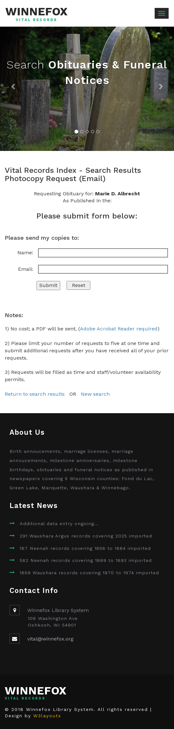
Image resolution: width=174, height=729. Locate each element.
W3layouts (47, 715)
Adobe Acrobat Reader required (119, 329)
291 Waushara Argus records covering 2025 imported (86, 535)
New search (95, 394)
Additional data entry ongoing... (59, 523)
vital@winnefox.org (50, 639)
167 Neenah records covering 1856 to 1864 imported (85, 548)
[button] (13, 89)
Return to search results (35, 394)
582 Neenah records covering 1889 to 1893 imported (86, 560)
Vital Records (36, 20)
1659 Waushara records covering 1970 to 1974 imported (89, 572)
